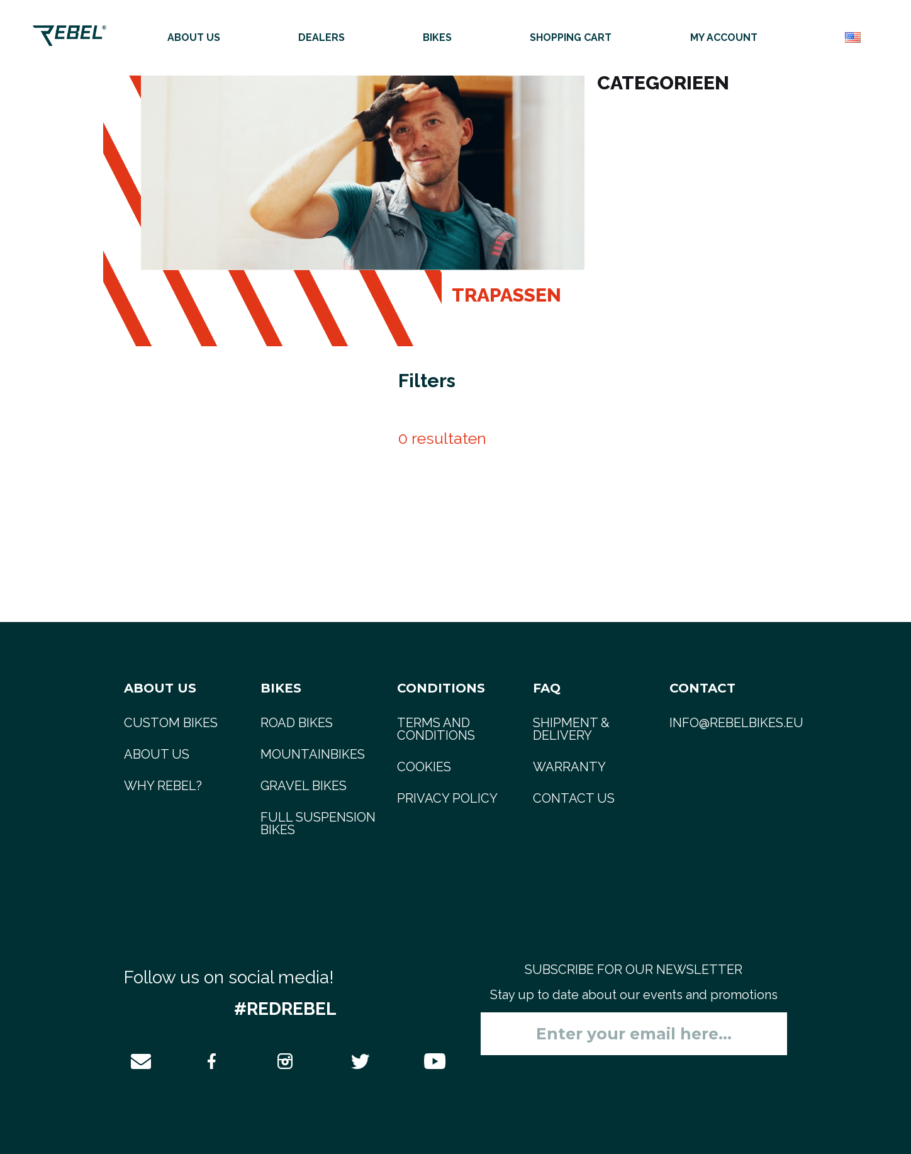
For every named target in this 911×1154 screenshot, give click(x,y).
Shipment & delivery (571, 729)
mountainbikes (312, 754)
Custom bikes (171, 722)
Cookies (424, 766)
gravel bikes (303, 785)
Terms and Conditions (436, 729)
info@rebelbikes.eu (736, 722)
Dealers (321, 37)
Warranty (569, 766)
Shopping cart (571, 37)
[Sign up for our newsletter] (634, 1033)
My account (723, 37)
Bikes (437, 37)
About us (193, 37)
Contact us (574, 798)
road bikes (296, 722)
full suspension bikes (318, 823)
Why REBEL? (163, 785)
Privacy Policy (447, 798)
